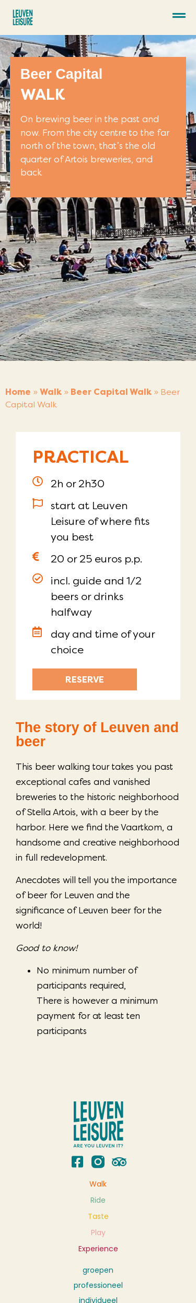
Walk (51, 392)
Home (18, 392)
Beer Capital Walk (111, 392)
